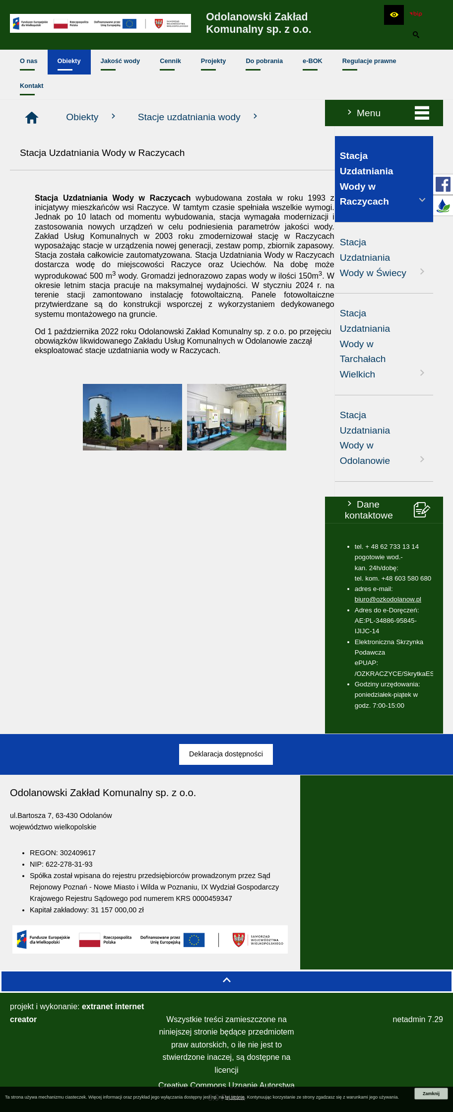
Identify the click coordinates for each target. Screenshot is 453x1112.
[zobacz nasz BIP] (416, 15)
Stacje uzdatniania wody (308, 116)
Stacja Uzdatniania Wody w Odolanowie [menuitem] (59, 438)
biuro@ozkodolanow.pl (63, 599)
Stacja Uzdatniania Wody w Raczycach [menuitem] (59, 178)
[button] (394, 15)
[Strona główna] (140, 118)
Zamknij (431, 1093)
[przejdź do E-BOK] (443, 206)
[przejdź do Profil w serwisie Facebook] (443, 184)
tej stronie (235, 1097)
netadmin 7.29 (418, 1019)
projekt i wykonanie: (77, 1013)
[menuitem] (29, 62)
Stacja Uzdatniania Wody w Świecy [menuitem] (59, 257)
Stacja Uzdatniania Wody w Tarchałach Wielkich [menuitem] (59, 343)
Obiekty (201, 116)
